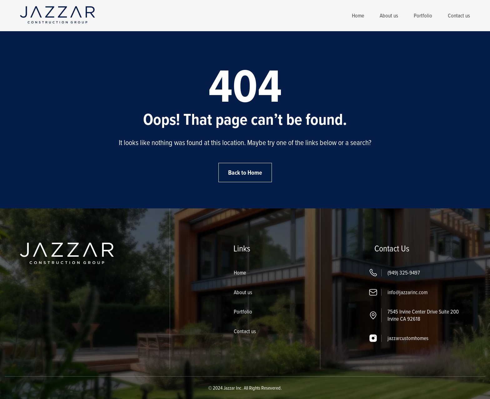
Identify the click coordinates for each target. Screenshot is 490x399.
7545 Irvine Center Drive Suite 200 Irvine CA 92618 (423, 315)
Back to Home (245, 172)
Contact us (459, 15)
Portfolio (423, 15)
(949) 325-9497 (404, 272)
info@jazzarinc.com (408, 292)
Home (358, 15)
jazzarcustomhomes (408, 338)
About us (389, 15)
